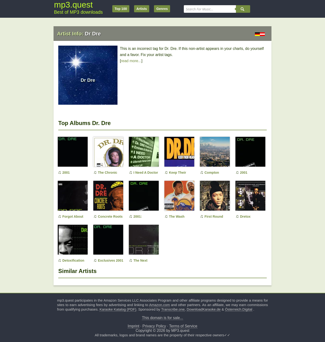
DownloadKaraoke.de (204, 309)
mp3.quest (73, 4)
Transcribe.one (173, 309)
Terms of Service (183, 326)
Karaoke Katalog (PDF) (117, 309)
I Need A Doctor (145, 172)
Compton (211, 172)
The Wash (177, 216)
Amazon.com (159, 305)
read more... (131, 61)
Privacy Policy (154, 326)
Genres (162, 9)
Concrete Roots (110, 216)
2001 (66, 172)
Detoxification (73, 260)
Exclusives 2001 (110, 260)
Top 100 (121, 9)
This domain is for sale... (162, 318)
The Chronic (107, 172)
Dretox (245, 216)
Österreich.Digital (238, 309)
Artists (141, 9)
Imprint (133, 326)
